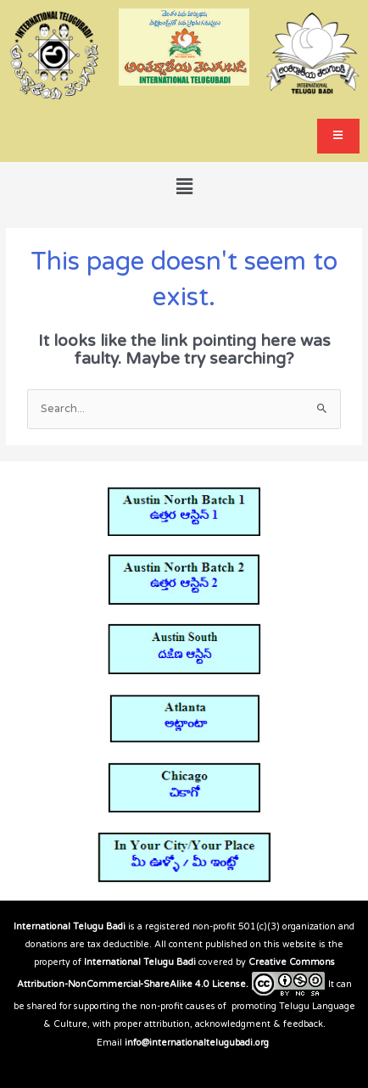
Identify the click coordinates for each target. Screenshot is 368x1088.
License (229, 984)
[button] (184, 186)
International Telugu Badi (69, 926)
